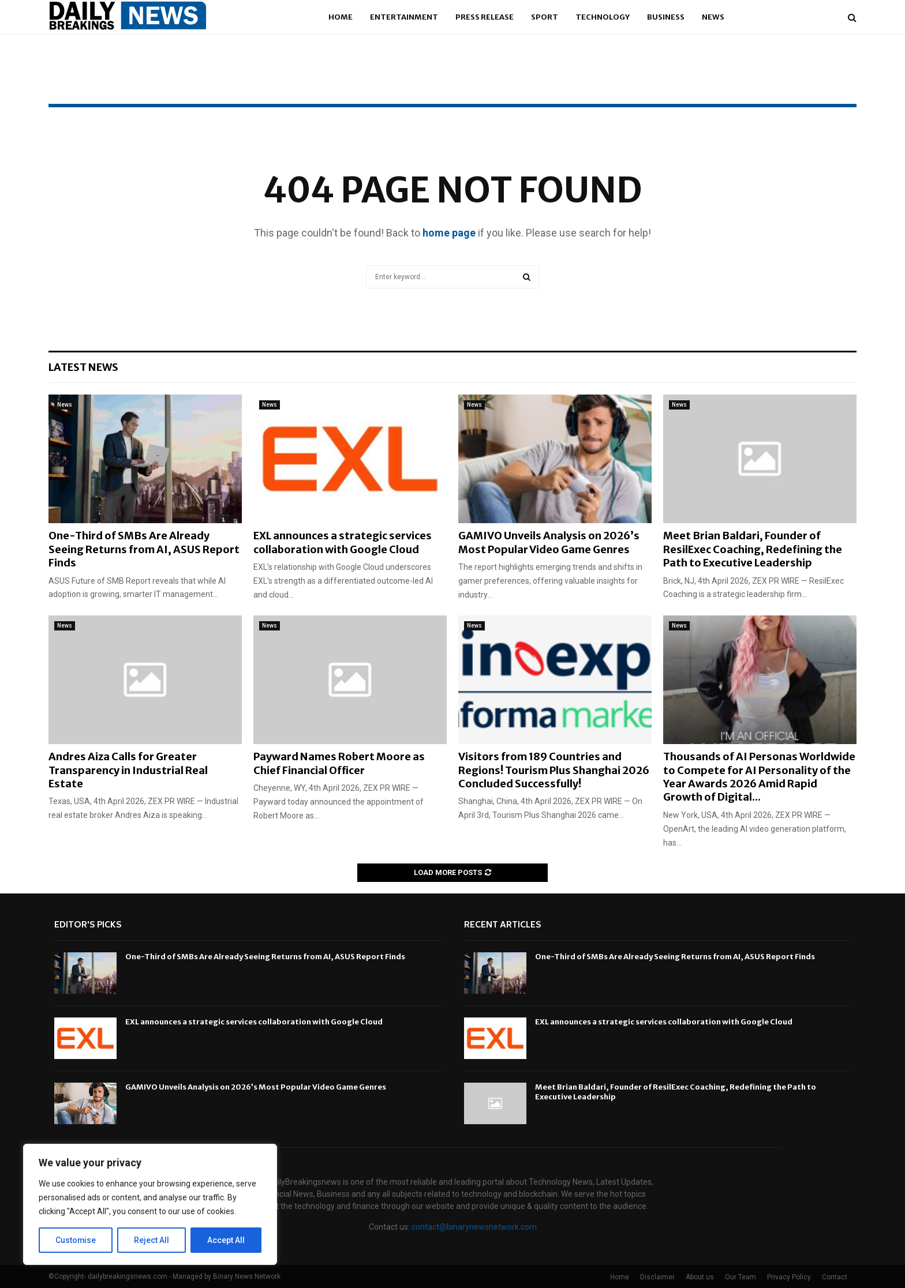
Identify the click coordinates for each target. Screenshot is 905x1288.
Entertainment (404, 17)
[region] (150, 1204)
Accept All (226, 1240)
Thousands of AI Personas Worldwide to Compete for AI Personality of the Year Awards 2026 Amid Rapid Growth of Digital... (759, 776)
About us (700, 1277)
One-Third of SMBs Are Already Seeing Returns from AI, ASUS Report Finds (144, 549)
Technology (602, 17)
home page (449, 233)
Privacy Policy (789, 1277)
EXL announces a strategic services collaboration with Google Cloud (342, 542)
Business (666, 17)
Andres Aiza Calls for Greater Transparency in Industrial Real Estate (128, 770)
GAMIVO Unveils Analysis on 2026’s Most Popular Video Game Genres (549, 542)
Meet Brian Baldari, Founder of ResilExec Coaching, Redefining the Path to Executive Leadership (752, 549)
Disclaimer (657, 1277)
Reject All (152, 1240)
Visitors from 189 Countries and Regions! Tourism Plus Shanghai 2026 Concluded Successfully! (553, 770)
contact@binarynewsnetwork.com (474, 1226)
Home (340, 17)
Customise (75, 1240)
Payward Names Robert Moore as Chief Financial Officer (339, 763)
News (713, 17)
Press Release (484, 17)
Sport (544, 17)
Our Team (740, 1277)
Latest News (83, 367)
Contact (834, 1277)
